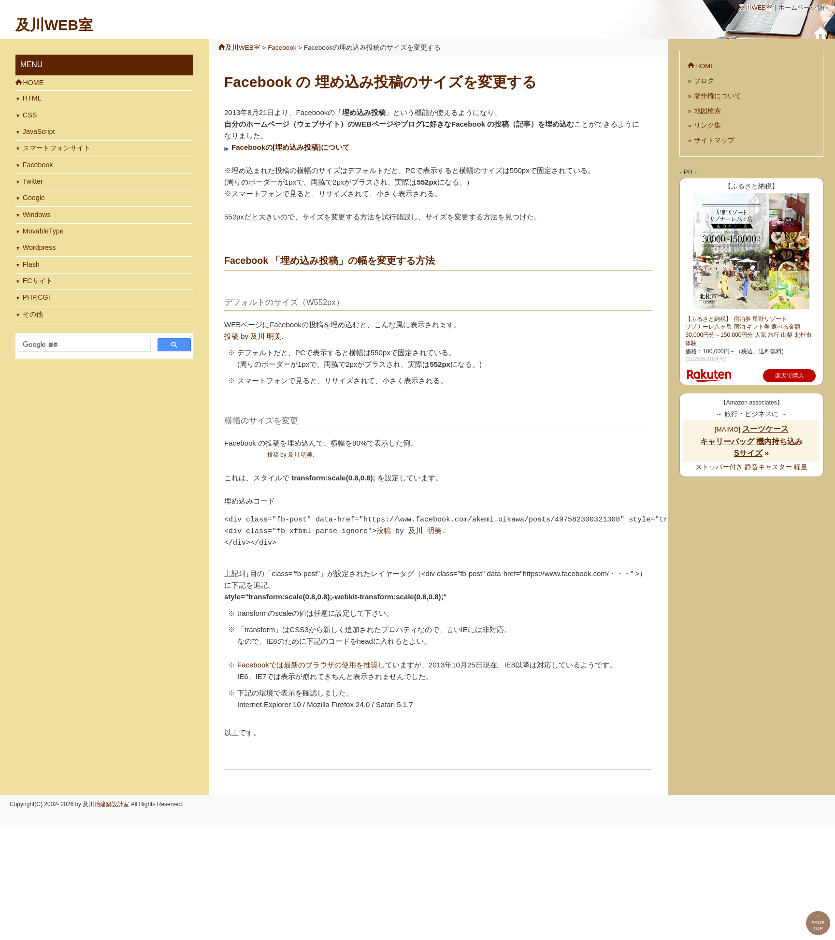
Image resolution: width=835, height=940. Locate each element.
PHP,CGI (36, 297)
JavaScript (39, 131)
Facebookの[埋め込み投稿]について (290, 147)
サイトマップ (714, 140)
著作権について (717, 96)
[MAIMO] (751, 441)
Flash (31, 264)
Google (34, 198)
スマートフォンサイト (56, 148)
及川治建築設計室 (106, 804)
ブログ (704, 81)
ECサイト (38, 281)
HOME (33, 83)
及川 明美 (265, 336)
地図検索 (707, 111)
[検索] (83, 345)
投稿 (231, 336)
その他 (33, 314)
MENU (31, 64)
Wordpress (39, 247)
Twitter (33, 181)
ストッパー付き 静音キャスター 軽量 (751, 467)
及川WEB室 (755, 7)
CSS (30, 115)
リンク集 (707, 125)
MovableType (43, 231)
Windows (37, 214)
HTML (32, 98)
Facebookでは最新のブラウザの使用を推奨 (307, 665)
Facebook (38, 165)
